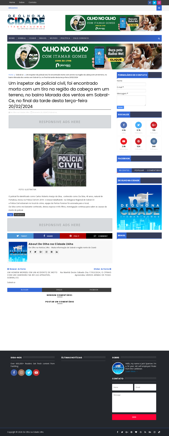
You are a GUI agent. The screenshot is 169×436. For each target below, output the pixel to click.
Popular (139, 170)
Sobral (22, 38)
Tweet (22, 236)
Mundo (54, 38)
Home (12, 2)
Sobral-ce (20, 74)
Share (48, 236)
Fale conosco (81, 38)
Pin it (74, 236)
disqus (59, 290)
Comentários (154, 170)
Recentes (124, 170)
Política (65, 38)
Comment (101, 236)
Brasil (43, 38)
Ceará (32, 38)
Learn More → (131, 371)
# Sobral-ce (19, 214)
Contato (32, 2)
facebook (94, 290)
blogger (24, 290)
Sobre (21, 2)
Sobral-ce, (53, 112)
